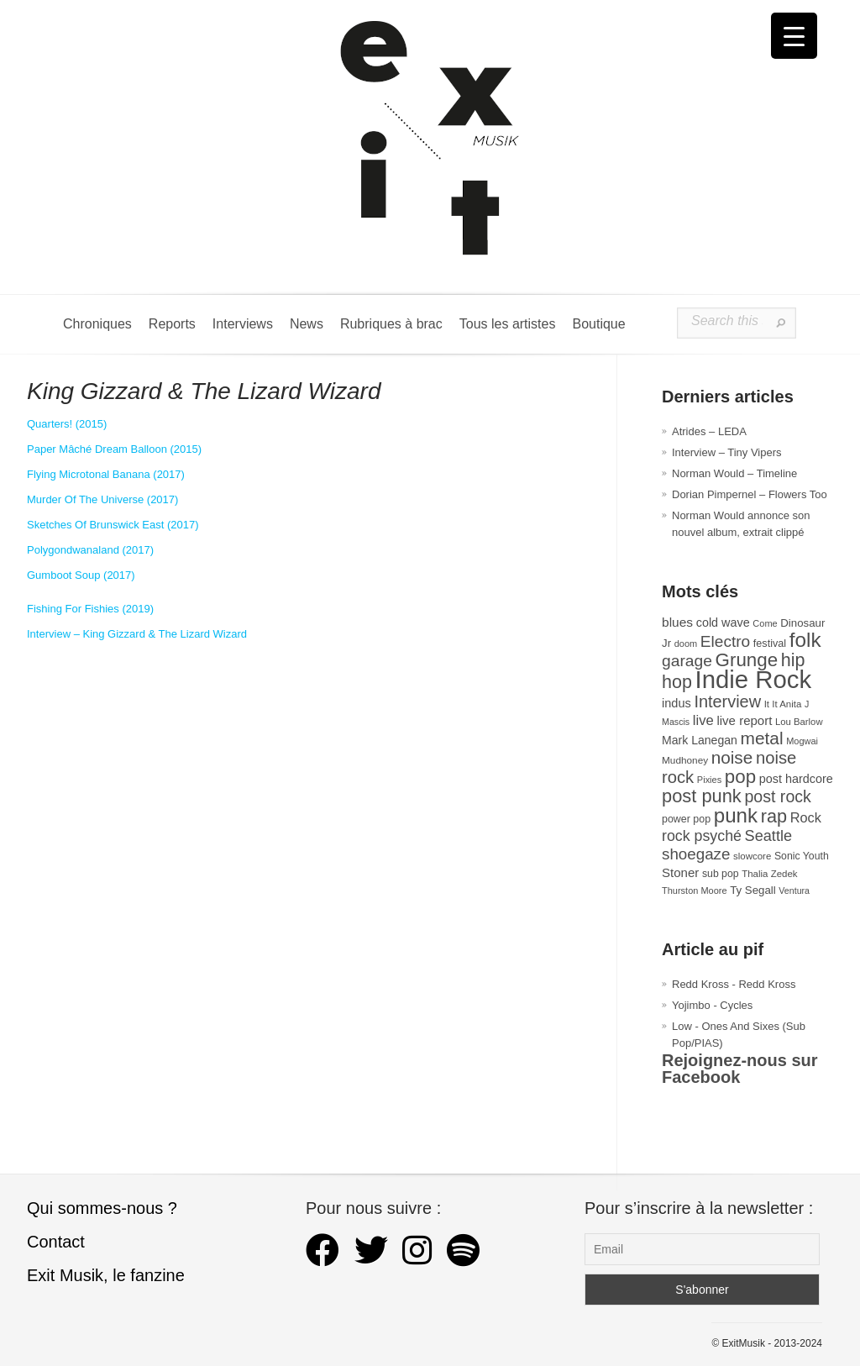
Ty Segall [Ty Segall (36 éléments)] (753, 890)
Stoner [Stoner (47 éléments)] (680, 872)
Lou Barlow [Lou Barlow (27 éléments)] (799, 722)
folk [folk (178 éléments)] (805, 639)
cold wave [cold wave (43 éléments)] (723, 622)
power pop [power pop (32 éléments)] (686, 819)
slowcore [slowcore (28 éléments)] (752, 856)
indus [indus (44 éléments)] (676, 703)
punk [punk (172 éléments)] (736, 815)
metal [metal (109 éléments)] (762, 738)
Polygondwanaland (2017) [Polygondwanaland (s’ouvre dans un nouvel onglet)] (90, 550)
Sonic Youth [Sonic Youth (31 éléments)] (801, 856)
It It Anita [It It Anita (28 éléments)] (783, 704)
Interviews (242, 324)
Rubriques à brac (391, 324)
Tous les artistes (507, 324)
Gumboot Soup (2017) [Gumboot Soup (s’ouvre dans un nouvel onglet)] (81, 575)
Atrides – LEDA (709, 431)
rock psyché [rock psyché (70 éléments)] (702, 835)
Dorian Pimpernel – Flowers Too (749, 494)
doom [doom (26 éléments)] (685, 643)
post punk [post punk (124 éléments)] (702, 795)
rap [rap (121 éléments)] (774, 816)
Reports (172, 324)
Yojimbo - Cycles (712, 1005)
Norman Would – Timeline (734, 473)
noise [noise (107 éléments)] (732, 757)
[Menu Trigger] (794, 36)
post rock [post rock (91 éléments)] (777, 796)
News (306, 324)
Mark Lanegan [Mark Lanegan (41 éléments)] (699, 740)
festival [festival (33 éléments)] (769, 643)
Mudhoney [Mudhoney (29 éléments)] (685, 760)
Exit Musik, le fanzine (106, 1275)
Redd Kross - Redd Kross (733, 984)
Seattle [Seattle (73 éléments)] (768, 835)
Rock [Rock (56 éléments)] (805, 817)
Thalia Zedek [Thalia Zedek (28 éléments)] (769, 874)
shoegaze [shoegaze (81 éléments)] (696, 854)
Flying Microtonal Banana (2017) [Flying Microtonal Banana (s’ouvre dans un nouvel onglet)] (106, 474)
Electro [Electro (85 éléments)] (725, 641)
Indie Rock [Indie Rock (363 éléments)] (753, 679)
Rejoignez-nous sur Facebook (740, 1068)
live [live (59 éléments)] (703, 720)
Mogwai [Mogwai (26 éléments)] (802, 741)
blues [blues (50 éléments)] (677, 622)
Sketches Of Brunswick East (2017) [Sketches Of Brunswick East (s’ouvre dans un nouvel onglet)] (112, 524)
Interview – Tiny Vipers (727, 452)
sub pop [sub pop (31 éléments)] (720, 874)
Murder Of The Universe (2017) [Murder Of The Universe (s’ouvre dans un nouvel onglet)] (102, 499)
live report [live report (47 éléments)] (744, 720)
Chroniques (97, 324)
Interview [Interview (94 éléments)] (727, 701)
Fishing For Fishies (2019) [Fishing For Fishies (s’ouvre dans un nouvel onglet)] (90, 608)
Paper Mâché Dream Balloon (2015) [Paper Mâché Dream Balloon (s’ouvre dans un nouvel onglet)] (114, 449)
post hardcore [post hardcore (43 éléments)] (796, 778)
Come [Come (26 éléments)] (764, 623)
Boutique (598, 324)
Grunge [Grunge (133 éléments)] (747, 659)
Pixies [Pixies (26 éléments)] (709, 780)
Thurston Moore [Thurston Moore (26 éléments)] (694, 890)
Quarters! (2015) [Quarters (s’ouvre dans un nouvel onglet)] (67, 424)
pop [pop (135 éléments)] (740, 776)
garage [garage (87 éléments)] (687, 661)
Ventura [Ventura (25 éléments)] (794, 890)
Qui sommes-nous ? (102, 1208)
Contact (56, 1241)
